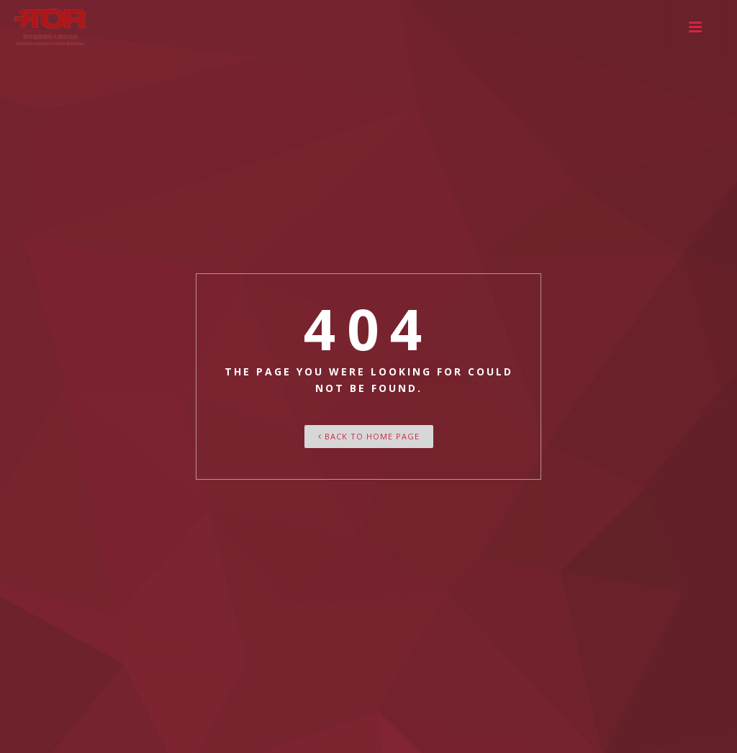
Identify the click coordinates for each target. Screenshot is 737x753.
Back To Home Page (369, 436)
